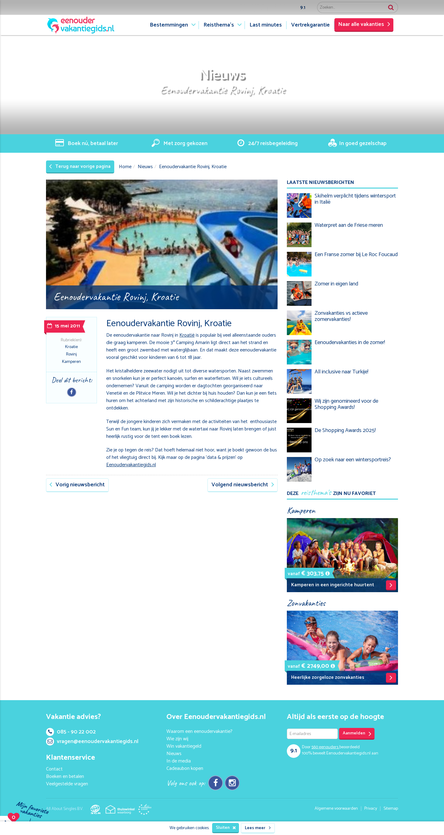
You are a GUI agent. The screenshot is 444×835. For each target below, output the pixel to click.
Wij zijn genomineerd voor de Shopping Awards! (346, 404)
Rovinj (71, 354)
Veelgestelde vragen (67, 784)
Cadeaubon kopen (184, 768)
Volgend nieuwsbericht (243, 484)
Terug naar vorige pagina (80, 166)
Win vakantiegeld (183, 746)
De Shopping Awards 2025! (345, 430)
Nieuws (145, 167)
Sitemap (390, 808)
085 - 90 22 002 (71, 732)
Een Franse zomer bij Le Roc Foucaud (356, 254)
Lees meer (258, 828)
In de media (178, 761)
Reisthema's (218, 25)
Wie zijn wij (177, 739)
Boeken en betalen (65, 776)
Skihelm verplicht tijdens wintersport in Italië (355, 199)
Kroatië (187, 335)
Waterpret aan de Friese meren (349, 225)
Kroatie (71, 347)
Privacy (370, 808)
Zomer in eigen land (336, 284)
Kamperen (71, 361)
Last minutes (265, 25)
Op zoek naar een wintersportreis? (353, 459)
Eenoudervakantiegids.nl (131, 465)
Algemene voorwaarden (336, 808)
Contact (54, 769)
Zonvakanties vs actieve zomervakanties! (341, 316)
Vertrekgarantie (310, 25)
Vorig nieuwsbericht (77, 484)
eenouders (325, 747)
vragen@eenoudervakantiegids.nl (92, 741)
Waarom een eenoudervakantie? (199, 731)
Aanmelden (357, 733)
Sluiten (226, 827)
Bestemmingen (169, 25)
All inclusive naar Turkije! (341, 371)
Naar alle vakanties (364, 24)
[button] (327, 573)
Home (125, 167)
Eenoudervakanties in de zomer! (350, 342)
